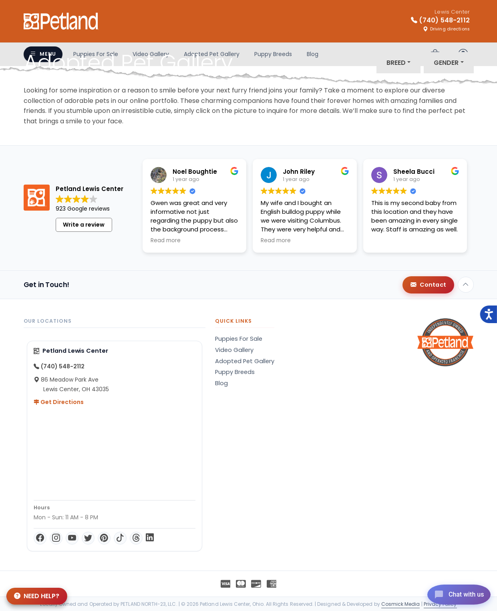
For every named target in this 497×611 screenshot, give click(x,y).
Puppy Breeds (235, 372)
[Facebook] (40, 538)
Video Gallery (234, 350)
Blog (221, 383)
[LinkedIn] (150, 538)
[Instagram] (56, 538)
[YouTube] (72, 538)
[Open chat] (454, 592)
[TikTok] (120, 538)
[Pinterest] (104, 538)
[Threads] (136, 538)
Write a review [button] (84, 225)
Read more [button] (166, 240)
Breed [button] (396, 62)
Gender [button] (446, 62)
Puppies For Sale (238, 339)
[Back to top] (466, 285)
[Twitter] (88, 538)
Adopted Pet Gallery (244, 361)
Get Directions (59, 402)
